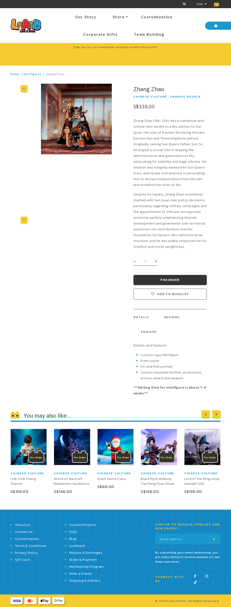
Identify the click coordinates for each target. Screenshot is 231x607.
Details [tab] (141, 317)
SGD (200, 4)
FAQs (73, 531)
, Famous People (184, 96)
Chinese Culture (150, 96)
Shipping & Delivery (85, 580)
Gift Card (22, 559)
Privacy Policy (26, 552)
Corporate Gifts (100, 34)
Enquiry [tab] (149, 332)
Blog (73, 538)
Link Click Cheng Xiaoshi (23, 481)
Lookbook (77, 545)
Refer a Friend (80, 573)
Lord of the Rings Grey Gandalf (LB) (202, 481)
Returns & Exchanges (85, 552)
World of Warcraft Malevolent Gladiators (71, 481)
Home (14, 74)
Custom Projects (82, 524)
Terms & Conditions (31, 545)
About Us (22, 524)
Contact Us (24, 531)
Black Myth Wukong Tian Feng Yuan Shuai (157, 481)
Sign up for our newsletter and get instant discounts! (115, 47)
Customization (156, 17)
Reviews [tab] (172, 317)
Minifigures (32, 74)
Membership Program (86, 566)
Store (119, 17)
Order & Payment (83, 559)
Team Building (149, 34)
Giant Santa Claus (111, 478)
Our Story (85, 17)
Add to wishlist (173, 294)
